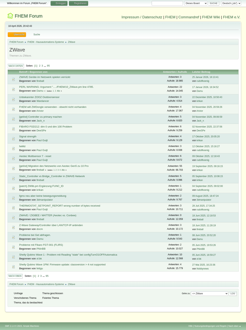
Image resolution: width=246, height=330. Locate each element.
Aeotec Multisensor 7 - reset (35, 156)
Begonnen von (39, 71)
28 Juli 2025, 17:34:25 (203, 205)
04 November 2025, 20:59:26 (207, 107)
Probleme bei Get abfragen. (35, 235)
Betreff (23, 71)
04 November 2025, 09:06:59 (207, 117)
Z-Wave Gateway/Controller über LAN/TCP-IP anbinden (51, 225)
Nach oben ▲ (234, 326)
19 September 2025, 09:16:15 (207, 166)
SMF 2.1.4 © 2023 (13, 326)
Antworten (169, 71)
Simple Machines (31, 326)
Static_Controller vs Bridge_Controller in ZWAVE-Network (52, 176)
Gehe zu (186, 293)
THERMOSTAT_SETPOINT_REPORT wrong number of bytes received (59, 205)
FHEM (170, 17)
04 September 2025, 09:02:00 (207, 186)
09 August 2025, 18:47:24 (205, 196)
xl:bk (39, 258)
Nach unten (16, 66)
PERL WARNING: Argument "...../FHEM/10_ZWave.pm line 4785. (56, 86)
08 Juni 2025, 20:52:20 (204, 235)
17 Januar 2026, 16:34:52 (205, 87)
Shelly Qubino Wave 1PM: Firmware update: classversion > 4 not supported (62, 264)
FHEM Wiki (211, 17)
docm (39, 229)
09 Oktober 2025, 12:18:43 (206, 156)
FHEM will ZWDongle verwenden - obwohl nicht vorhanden (52, 106)
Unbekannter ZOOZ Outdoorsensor (39, 97)
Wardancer (42, 101)
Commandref (188, 17)
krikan (200, 101)
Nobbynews (203, 268)
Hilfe (190, 326)
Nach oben (15, 276)
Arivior (40, 110)
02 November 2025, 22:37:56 (207, 126)
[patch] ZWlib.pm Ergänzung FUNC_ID (41, 186)
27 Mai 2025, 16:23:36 (203, 264)
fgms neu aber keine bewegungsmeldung (42, 195)
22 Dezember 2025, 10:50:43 (207, 97)
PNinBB (41, 248)
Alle (58, 91)
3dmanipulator (44, 199)
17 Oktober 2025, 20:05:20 (206, 136)
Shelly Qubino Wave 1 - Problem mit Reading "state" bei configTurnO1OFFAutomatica (68, 254)
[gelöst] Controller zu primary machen (40, 116)
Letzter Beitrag (203, 71)
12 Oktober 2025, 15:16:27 (206, 146)
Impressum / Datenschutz (142, 17)
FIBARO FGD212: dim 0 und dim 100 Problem (45, 126)
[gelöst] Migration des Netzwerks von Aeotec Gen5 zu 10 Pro (54, 166)
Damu (39, 90)
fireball (40, 80)
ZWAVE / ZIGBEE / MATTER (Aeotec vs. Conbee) (47, 215)
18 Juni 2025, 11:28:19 (204, 225)
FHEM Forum (28, 16)
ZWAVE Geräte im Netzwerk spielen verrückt (44, 77)
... (45, 65)
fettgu (39, 268)
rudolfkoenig (203, 81)
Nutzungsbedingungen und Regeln (210, 326)
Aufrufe (182, 71)
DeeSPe (41, 130)
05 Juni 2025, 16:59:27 (204, 255)
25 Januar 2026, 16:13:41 (205, 77)
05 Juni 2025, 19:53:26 (204, 245)
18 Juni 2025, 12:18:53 (204, 215)
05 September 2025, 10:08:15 (207, 176)
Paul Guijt (42, 140)
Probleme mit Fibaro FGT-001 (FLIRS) (41, 244)
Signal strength (27, 136)
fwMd (22, 146)
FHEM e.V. (231, 17)
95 (48, 65)
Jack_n (40, 120)
